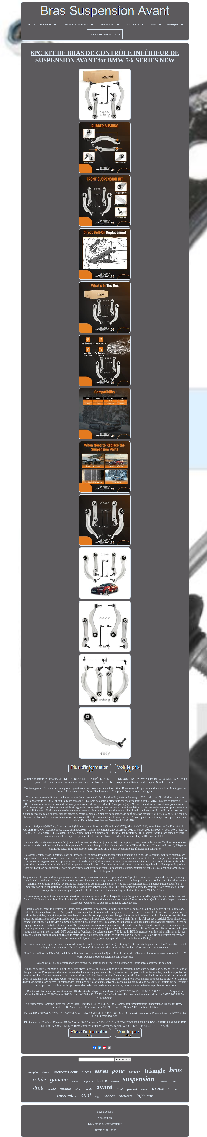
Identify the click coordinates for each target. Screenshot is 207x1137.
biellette (125, 1096)
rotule (39, 1079)
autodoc (65, 1089)
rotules (75, 1081)
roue (119, 1089)
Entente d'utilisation (105, 1130)
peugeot (132, 1089)
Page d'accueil (105, 1111)
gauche (59, 1079)
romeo (174, 1081)
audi (85, 1095)
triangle (154, 1070)
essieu (101, 1071)
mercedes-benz (66, 1072)
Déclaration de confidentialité (105, 1123)
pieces (86, 1072)
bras (175, 1070)
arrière (134, 1072)
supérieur (115, 1082)
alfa (97, 1096)
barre (102, 1080)
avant (104, 1087)
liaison (172, 1089)
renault (144, 1089)
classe (46, 1072)
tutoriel (52, 1089)
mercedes (66, 1095)
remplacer (87, 1081)
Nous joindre (105, 1117)
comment (163, 1081)
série (77, 1089)
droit (38, 1088)
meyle (88, 1089)
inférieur (144, 1095)
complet (33, 1072)
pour (118, 1070)
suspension (138, 1079)
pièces (109, 1095)
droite (158, 1088)
